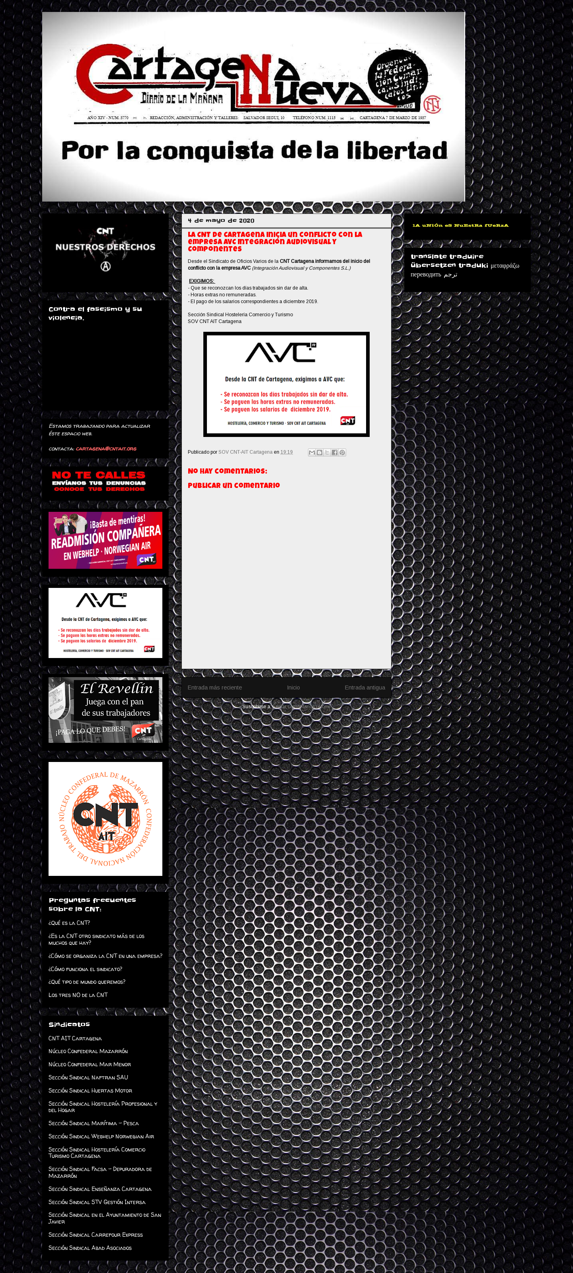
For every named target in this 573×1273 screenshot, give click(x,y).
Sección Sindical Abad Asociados (90, 1247)
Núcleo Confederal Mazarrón (88, 1051)
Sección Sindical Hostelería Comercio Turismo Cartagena (97, 1153)
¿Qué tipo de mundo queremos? (87, 981)
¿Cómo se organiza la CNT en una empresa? (105, 956)
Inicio (293, 687)
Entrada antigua (365, 687)
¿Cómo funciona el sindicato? (85, 969)
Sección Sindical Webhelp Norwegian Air (101, 1136)
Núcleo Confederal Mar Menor (90, 1064)
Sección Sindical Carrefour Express (96, 1234)
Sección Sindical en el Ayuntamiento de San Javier (105, 1218)
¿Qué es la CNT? (69, 922)
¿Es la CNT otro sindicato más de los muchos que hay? (96, 939)
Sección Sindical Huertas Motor (90, 1090)
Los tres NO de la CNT (78, 995)
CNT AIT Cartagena (75, 1038)
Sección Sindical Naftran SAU (88, 1077)
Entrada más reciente (215, 687)
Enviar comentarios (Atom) (302, 706)
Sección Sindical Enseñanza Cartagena (100, 1189)
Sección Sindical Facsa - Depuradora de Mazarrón (100, 1172)
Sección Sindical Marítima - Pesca (94, 1123)
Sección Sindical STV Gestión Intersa (97, 1202)
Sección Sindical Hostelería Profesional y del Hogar (103, 1107)
